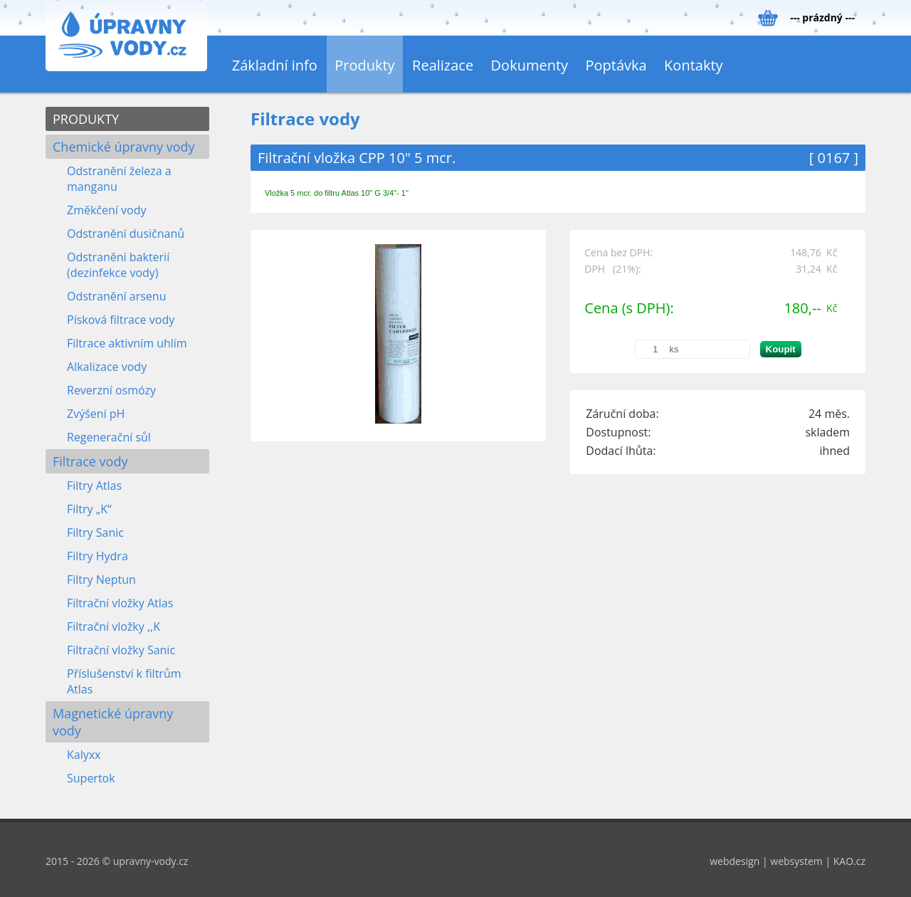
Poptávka (616, 65)
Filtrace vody (90, 461)
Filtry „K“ (89, 509)
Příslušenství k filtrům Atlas (124, 681)
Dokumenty (529, 65)
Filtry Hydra (97, 556)
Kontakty (693, 65)
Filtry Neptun (101, 579)
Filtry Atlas (94, 485)
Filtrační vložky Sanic (121, 650)
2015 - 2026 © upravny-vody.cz (117, 861)
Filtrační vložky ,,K (113, 626)
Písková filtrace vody (120, 319)
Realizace (442, 65)
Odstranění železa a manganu (119, 178)
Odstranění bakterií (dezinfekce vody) (118, 264)
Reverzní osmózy (111, 390)
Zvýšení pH (96, 413)
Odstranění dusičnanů (125, 233)
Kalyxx (84, 754)
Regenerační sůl (109, 437)
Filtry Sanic (95, 532)
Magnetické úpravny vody (113, 722)
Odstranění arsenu (116, 296)
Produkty (364, 65)
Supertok (91, 778)
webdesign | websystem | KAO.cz (787, 861)
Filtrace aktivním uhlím (127, 343)
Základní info (274, 65)
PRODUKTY (86, 118)
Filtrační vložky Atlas (120, 603)
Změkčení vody (106, 210)
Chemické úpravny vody (124, 146)
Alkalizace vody (107, 366)
